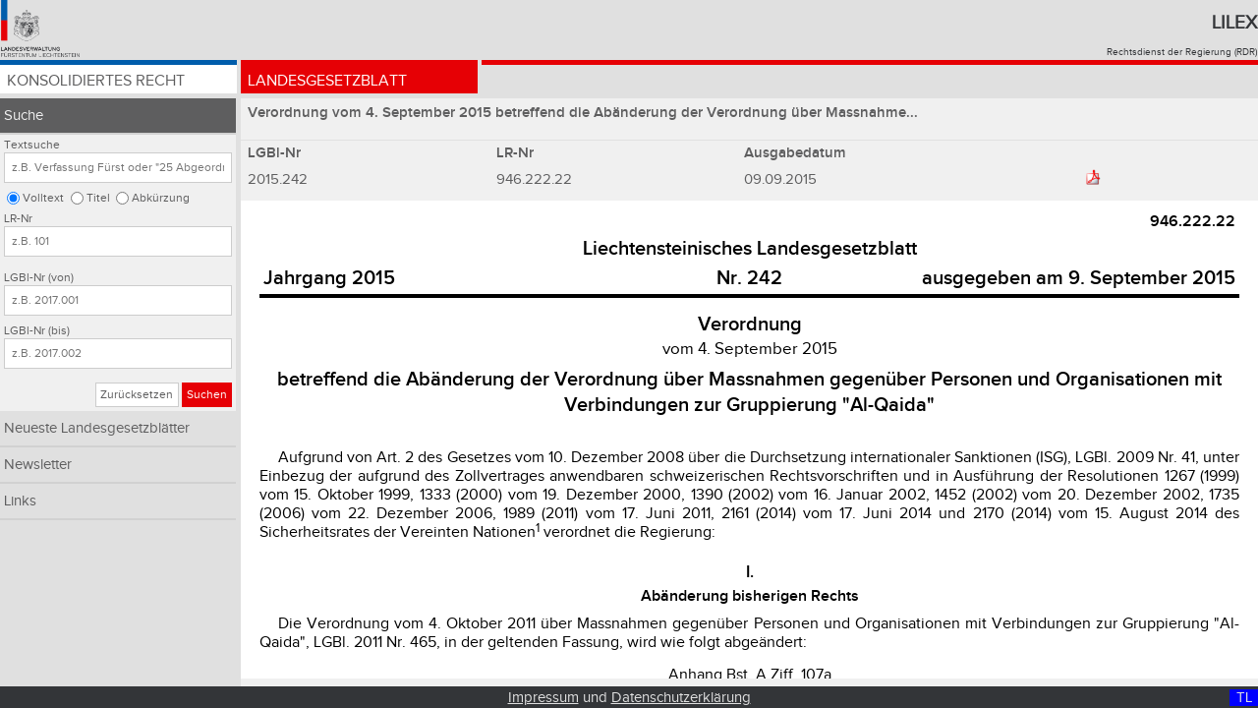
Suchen (207, 394)
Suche (23, 115)
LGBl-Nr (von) (39, 277)
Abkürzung (161, 198)
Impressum (543, 697)
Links (20, 501)
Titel (98, 198)
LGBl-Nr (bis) (37, 331)
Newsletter (38, 464)
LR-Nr (18, 218)
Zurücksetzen (136, 394)
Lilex (1234, 22)
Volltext (43, 198)
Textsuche (32, 145)
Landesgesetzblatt (327, 81)
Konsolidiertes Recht (96, 81)
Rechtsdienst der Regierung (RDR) (1182, 52)
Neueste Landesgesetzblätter (97, 428)
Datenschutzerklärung (681, 697)
